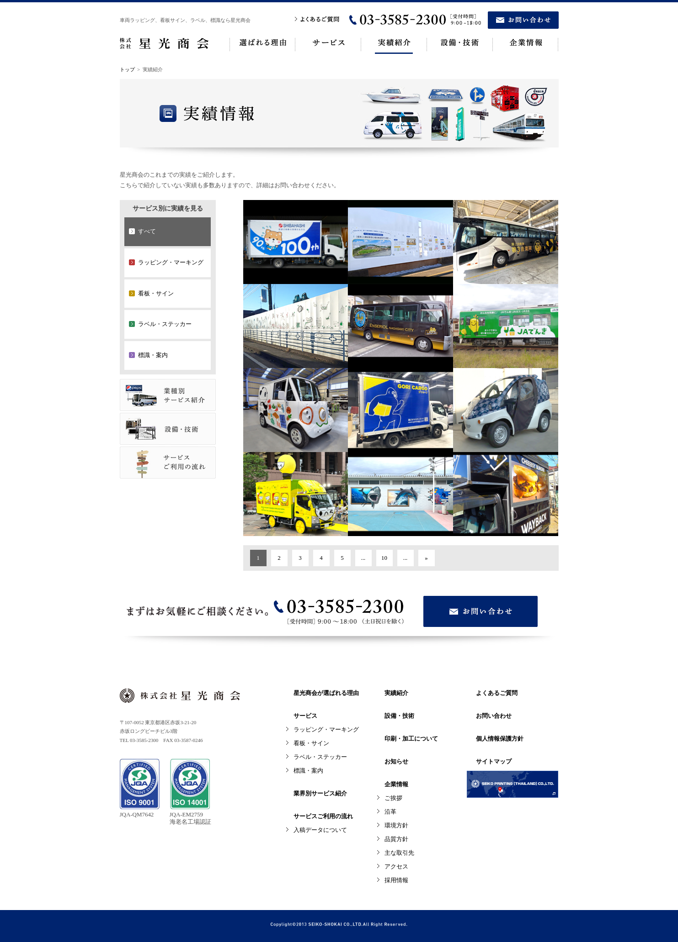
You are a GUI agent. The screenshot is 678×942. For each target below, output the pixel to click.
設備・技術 (399, 715)
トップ (127, 69)
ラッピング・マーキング (326, 729)
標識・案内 (308, 770)
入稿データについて (320, 829)
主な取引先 (399, 852)
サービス (305, 715)
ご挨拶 (393, 798)
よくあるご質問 (497, 692)
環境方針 (396, 825)
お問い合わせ (494, 715)
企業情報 (396, 784)
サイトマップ (494, 761)
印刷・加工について (411, 738)
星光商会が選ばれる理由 (326, 692)
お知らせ (396, 761)
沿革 (390, 811)
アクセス (396, 866)
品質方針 (396, 839)
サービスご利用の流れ (323, 816)
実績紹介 (396, 692)
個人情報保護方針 (499, 738)
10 (384, 557)
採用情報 (396, 880)
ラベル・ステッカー (320, 756)
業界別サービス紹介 (320, 793)
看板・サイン (311, 743)
